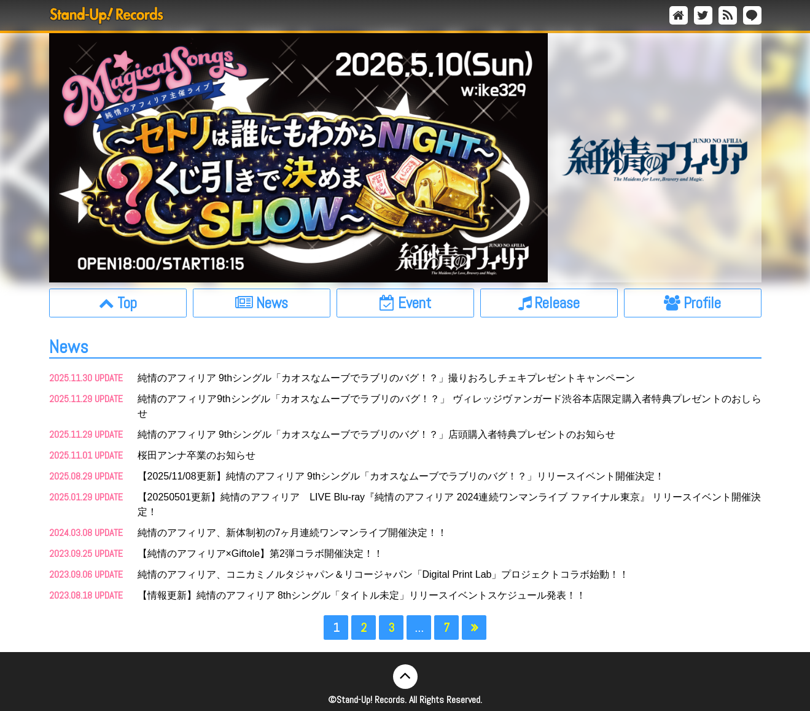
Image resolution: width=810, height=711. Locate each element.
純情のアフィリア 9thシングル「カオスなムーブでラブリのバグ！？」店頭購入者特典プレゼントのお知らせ (377, 434)
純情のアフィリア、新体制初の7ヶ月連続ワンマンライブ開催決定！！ (293, 532)
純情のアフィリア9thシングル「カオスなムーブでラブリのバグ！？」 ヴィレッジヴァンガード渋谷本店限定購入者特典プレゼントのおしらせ (449, 406)
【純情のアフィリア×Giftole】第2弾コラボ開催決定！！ (260, 553)
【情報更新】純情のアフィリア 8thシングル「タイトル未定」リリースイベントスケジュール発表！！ (362, 595)
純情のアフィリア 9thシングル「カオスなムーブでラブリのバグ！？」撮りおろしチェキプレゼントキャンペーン (387, 378)
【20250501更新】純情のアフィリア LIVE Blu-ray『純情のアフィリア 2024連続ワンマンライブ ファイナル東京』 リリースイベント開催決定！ (449, 504)
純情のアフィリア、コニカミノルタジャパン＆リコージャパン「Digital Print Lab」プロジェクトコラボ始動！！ (383, 574)
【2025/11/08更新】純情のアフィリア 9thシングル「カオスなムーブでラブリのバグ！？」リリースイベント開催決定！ (401, 476)
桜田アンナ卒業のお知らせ (196, 455)
